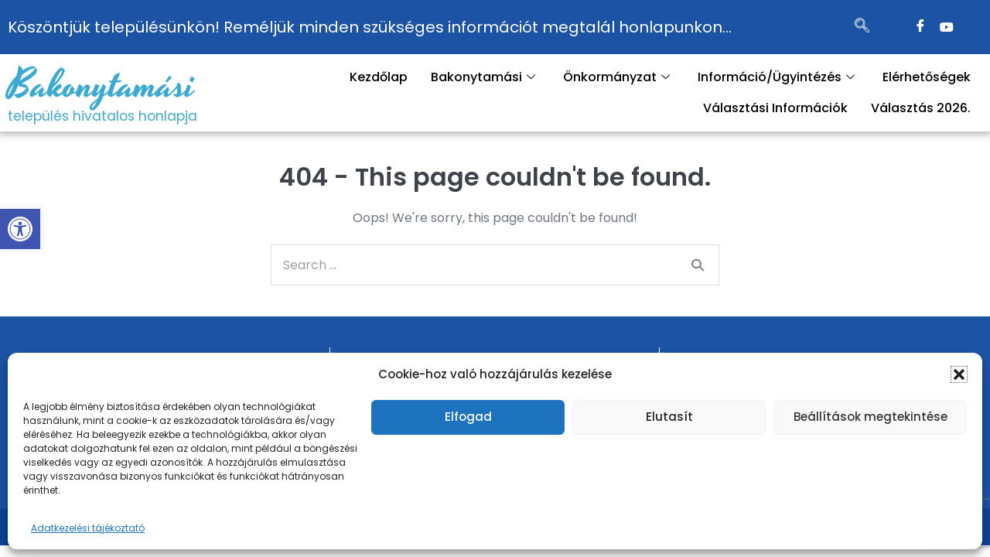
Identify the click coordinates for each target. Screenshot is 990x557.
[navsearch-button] (861, 27)
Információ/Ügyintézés (776, 77)
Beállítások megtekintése (870, 416)
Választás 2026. (921, 108)
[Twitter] (946, 27)
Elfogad (468, 416)
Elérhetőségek (926, 77)
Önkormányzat (616, 77)
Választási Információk (775, 108)
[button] (20, 229)
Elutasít (669, 416)
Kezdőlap (379, 77)
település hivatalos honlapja (102, 116)
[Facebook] (920, 27)
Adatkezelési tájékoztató (88, 528)
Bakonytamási (101, 85)
